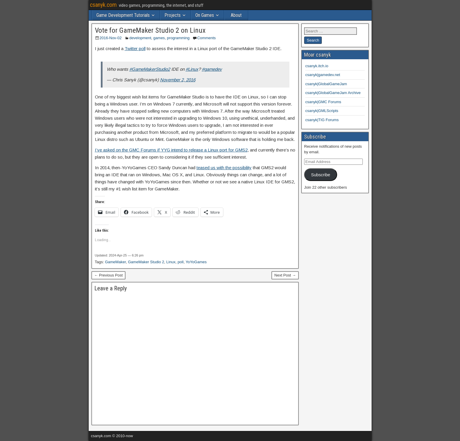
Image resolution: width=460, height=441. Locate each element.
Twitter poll (135, 48)
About (236, 15)
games (159, 38)
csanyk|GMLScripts (321, 110)
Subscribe (320, 174)
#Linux (192, 69)
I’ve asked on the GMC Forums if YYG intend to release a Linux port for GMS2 (171, 149)
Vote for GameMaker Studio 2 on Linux (150, 30)
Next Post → (285, 275)
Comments (206, 38)
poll (181, 262)
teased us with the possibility (224, 167)
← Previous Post (108, 275)
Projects (172, 15)
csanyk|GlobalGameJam (326, 84)
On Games (204, 15)
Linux (170, 262)
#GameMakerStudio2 (149, 69)
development (140, 38)
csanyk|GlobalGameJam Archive (333, 92)
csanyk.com (103, 4)
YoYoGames (196, 262)
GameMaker (115, 262)
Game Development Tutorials (123, 15)
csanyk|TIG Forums (322, 120)
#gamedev (212, 69)
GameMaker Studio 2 (146, 262)
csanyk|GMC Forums (323, 102)
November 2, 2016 (177, 79)
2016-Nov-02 (111, 38)
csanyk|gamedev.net (322, 75)
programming (178, 38)
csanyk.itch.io (316, 66)
